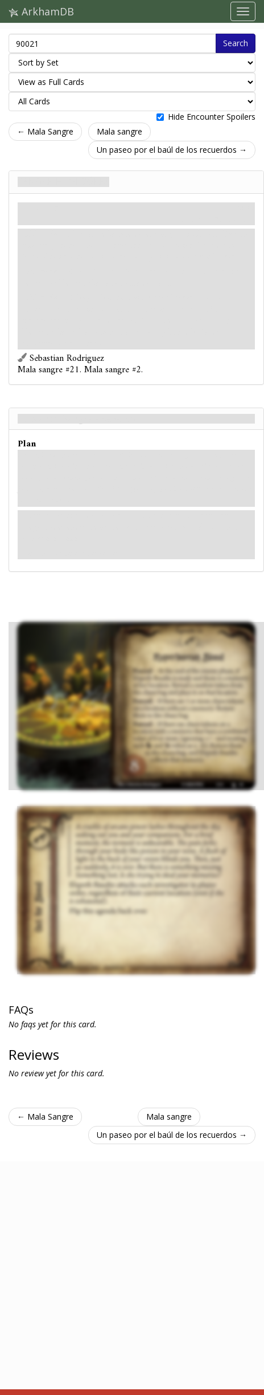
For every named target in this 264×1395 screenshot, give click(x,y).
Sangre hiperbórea (63, 182)
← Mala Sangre (45, 131)
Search (235, 43)
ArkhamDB (41, 11)
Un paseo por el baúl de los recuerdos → (172, 149)
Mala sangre (119, 131)
